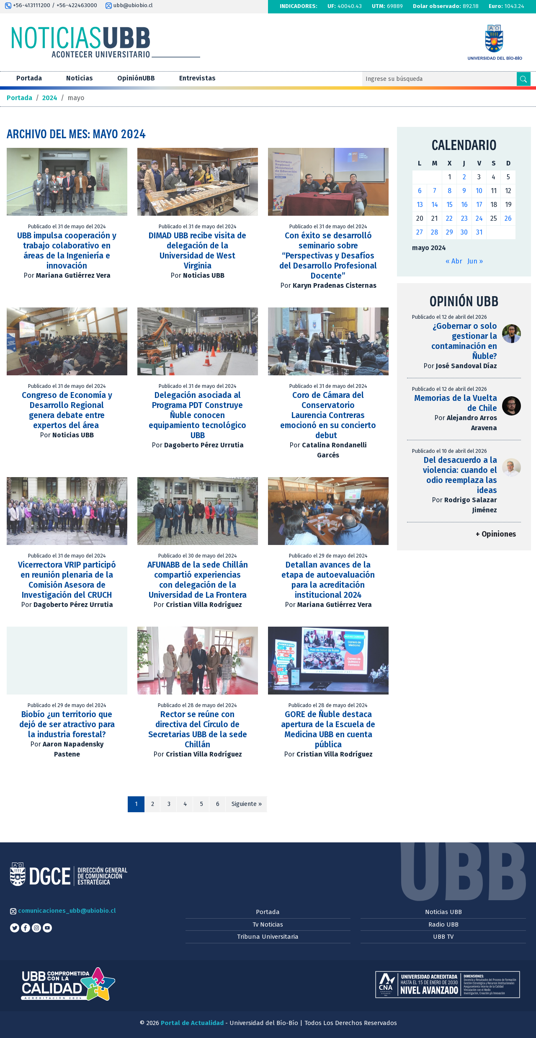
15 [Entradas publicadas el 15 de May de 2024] (449, 205)
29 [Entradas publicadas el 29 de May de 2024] (449, 232)
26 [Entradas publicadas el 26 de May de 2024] (508, 218)
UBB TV (443, 936)
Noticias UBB (443, 912)
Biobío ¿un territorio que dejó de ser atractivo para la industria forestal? (67, 724)
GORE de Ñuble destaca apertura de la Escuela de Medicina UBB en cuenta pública (328, 729)
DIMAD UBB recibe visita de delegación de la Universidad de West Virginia (197, 251)
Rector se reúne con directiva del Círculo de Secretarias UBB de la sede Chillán (197, 729)
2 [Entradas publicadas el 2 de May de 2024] (464, 177)
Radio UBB (443, 924)
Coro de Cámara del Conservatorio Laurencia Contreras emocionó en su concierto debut (328, 415)
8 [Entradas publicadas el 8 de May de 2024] (449, 191)
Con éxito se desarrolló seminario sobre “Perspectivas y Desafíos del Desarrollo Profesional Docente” (328, 256)
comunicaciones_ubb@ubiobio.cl (63, 910)
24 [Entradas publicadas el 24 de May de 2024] (479, 218)
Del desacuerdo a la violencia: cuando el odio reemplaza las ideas (460, 475)
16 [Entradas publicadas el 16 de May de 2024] (464, 205)
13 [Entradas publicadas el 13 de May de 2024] (420, 205)
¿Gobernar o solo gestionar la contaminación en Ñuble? (464, 341)
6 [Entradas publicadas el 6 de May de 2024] (420, 191)
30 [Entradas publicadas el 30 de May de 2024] (464, 232)
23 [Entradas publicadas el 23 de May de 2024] (464, 218)
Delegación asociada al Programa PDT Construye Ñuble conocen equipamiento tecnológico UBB (197, 415)
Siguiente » (247, 804)
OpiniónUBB (136, 78)
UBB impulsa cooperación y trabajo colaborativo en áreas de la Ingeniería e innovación (66, 251)
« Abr (454, 261)
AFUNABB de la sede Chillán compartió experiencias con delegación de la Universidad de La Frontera (197, 580)
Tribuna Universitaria (268, 936)
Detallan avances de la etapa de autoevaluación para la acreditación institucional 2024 (328, 580)
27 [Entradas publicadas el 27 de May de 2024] (419, 232)
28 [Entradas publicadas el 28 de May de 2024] (434, 232)
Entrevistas (197, 78)
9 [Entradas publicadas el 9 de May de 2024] (464, 191)
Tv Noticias (268, 924)
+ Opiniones (496, 534)
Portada (29, 78)
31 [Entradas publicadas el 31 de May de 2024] (479, 232)
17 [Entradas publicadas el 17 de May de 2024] (479, 205)
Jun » (475, 261)
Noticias (79, 78)
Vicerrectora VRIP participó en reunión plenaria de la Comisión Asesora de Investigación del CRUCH (67, 580)
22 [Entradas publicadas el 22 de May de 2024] (449, 218)
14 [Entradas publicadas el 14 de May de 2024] (434, 205)
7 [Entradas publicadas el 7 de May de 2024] (434, 191)
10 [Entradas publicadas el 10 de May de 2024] (479, 191)
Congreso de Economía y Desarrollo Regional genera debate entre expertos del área (67, 410)
